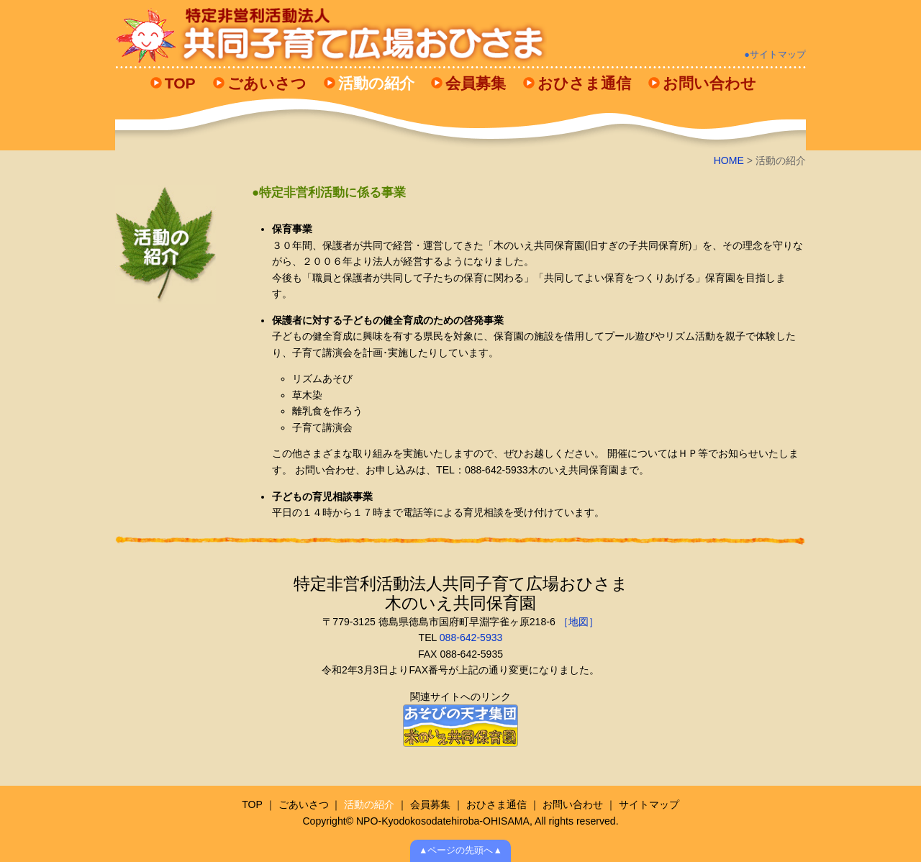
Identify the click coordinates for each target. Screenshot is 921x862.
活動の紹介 (376, 83)
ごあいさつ (267, 83)
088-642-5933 (471, 637)
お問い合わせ (709, 83)
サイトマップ (649, 804)
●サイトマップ (775, 55)
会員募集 (475, 83)
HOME (729, 160)
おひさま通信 (584, 83)
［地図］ (577, 621)
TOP (180, 83)
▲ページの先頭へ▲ (460, 850)
